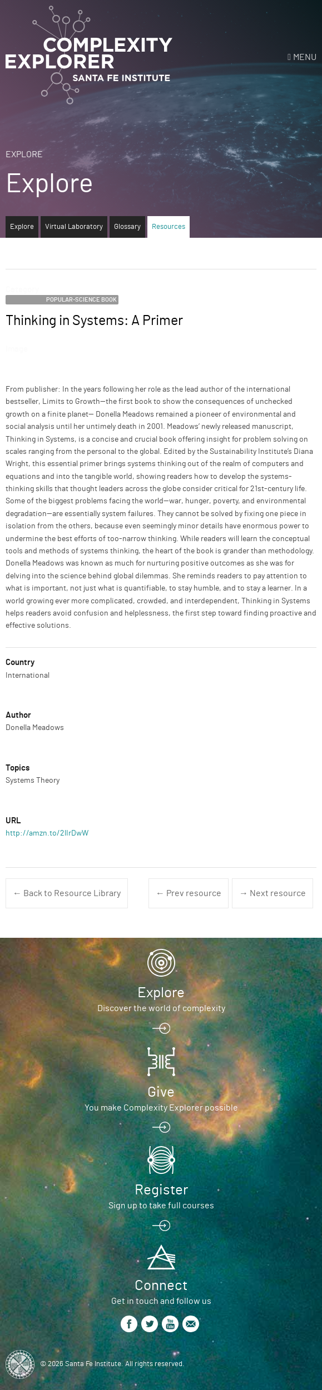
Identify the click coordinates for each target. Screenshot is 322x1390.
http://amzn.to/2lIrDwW (47, 833)
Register (161, 1190)
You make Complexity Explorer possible (161, 1107)
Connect (161, 1285)
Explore (24, 154)
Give (161, 1092)
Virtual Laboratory (74, 227)
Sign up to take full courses (161, 1205)
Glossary (127, 227)
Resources (168, 227)
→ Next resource (272, 893)
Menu (304, 57)
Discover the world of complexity (161, 1008)
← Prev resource (188, 893)
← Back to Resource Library (67, 893)
